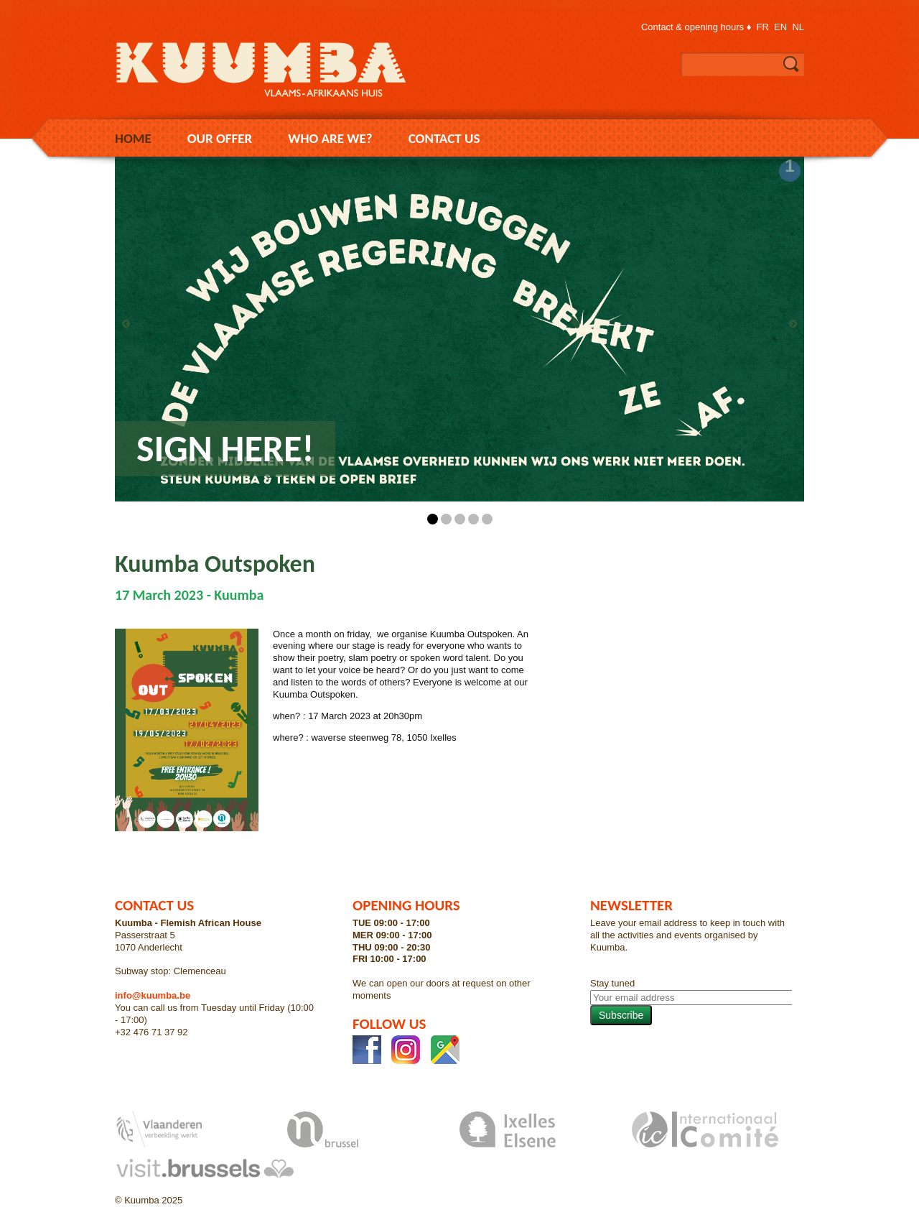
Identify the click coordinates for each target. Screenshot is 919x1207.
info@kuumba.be (152, 995)
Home (133, 138)
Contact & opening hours (692, 27)
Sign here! (225, 448)
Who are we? (330, 138)
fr (763, 27)
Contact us (444, 138)
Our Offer (220, 138)
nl (798, 27)
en (780, 27)
